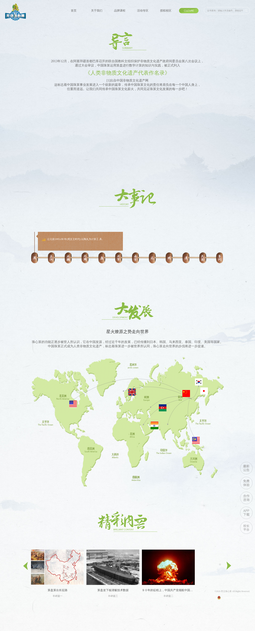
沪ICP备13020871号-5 (240, 594)
